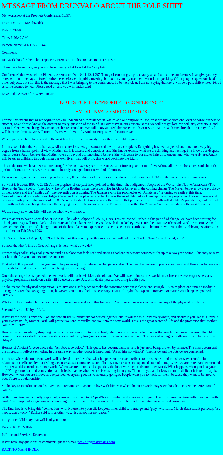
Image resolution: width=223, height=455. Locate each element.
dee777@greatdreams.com (96, 442)
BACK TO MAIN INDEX (20, 449)
